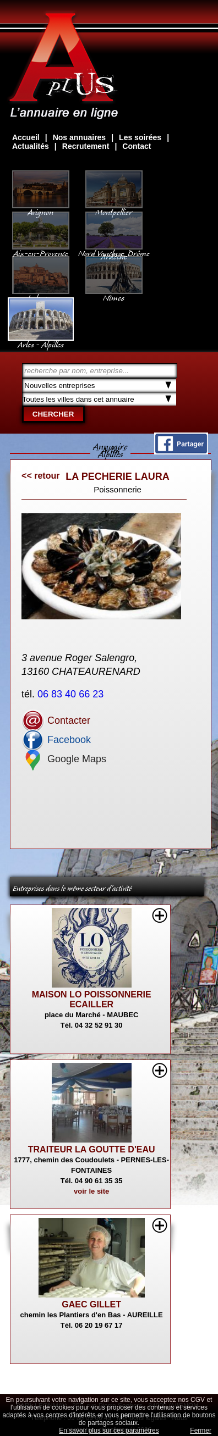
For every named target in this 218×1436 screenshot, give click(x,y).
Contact (136, 146)
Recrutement (86, 146)
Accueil (26, 137)
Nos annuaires (79, 137)
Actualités (30, 146)
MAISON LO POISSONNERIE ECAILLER (91, 999)
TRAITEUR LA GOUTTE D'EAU (91, 1149)
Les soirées (140, 137)
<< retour (40, 475)
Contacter (55, 720)
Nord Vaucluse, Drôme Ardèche (114, 249)
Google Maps (63, 758)
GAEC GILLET (91, 1304)
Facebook (56, 739)
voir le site (91, 1191)
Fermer (200, 1430)
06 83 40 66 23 (71, 694)
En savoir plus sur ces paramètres (109, 1430)
